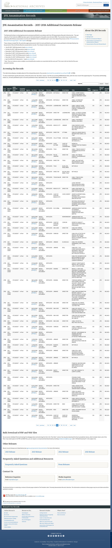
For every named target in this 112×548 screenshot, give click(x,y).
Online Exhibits (7, 527)
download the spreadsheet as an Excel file (58, 73)
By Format (6, 514)
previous (42, 80)
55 (55, 80)
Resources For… (27, 510)
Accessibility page (40, 496)
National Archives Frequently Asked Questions (46, 515)
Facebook (48, 536)
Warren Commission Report (94, 38)
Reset (106, 83)
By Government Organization (11, 516)
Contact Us (106, 2)
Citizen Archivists (87, 2)
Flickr (63, 536)
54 (52, 80)
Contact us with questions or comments (12, 503)
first (37, 80)
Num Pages (89, 89)
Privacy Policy (50, 541)
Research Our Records (12, 11)
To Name (55, 90)
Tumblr (56, 536)
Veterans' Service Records (34, 11)
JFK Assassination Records (25, 19)
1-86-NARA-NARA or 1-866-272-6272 (56, 545)
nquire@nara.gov (13, 479)
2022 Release (63, 452)
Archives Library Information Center (10, 524)
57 (59, 80)
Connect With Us (56, 533)
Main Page (89, 34)
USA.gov (76, 541)
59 (64, 80)
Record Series (102, 88)
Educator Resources (56, 11)
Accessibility (43, 541)
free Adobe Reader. (21, 495)
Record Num (9, 89)
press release (28, 47)
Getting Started (43, 513)
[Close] (110, 534)
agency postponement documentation (37, 448)
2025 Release (10, 452)
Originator (95, 90)
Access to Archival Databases (11, 522)
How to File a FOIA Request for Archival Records (47, 526)
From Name (65, 90)
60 (66, 80)
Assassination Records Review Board (96, 44)
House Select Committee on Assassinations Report (94, 41)
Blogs (61, 536)
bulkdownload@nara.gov (65, 439)
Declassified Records (45, 519)
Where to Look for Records (46, 521)
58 (61, 80)
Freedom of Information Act (60, 541)
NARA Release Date (15, 88)
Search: (80, 83)
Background (90, 36)
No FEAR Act (70, 541)
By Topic (6, 513)
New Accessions (61, 514)
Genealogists (25, 513)
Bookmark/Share (97, 2)
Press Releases (64, 464)
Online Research (9, 510)
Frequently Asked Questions (16, 464)
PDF (33, 94)
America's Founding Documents (99, 11)
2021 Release (90, 452)
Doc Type (41, 90)
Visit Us (78, 11)
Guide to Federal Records (46, 518)
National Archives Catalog (10, 518)
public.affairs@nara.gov (68, 479)
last (75, 80)
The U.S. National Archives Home (24, 4)
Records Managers (26, 519)
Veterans (24, 521)
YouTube (58, 536)
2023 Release (37, 452)
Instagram (53, 536)
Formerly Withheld (22, 89)
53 (50, 80)
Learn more (98, 545)
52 (48, 80)
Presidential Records (9, 520)
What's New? (61, 510)
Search (106, 5)
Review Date (107, 89)
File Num (48, 90)
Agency (28, 90)
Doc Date (34, 90)
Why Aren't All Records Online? (47, 523)
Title (73, 90)
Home (5, 19)
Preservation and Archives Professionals (28, 517)
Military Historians (26, 514)
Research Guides (45, 510)
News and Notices (61, 513)
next (71, 80)
